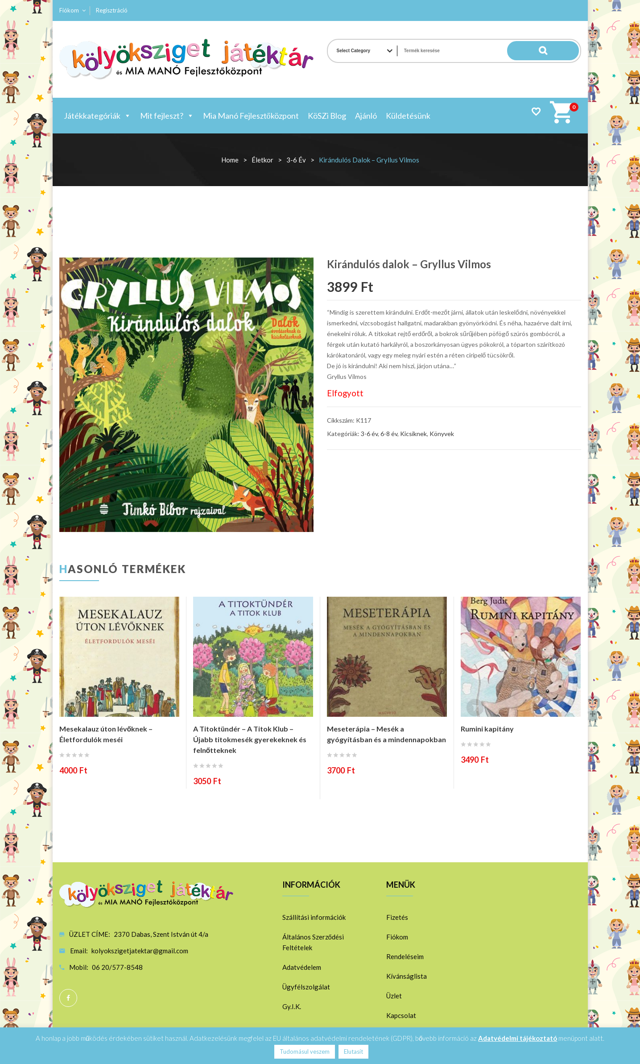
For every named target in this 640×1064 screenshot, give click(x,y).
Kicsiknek (413, 433)
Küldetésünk (408, 116)
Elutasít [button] (353, 1051)
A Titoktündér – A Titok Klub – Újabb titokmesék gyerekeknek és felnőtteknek (249, 739)
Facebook (68, 998)
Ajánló (366, 116)
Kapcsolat (401, 1015)
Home (230, 160)
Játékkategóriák (97, 116)
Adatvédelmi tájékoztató (517, 1038)
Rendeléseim (405, 956)
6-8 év (388, 433)
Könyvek (441, 433)
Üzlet (394, 996)
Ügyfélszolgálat (306, 987)
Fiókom (69, 10)
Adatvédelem (301, 967)
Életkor (262, 160)
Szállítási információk (314, 917)
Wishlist (536, 111)
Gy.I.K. (291, 1006)
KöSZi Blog (327, 116)
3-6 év (296, 160)
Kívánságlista (406, 976)
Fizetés (397, 917)
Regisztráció (112, 10)
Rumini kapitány (487, 728)
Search (561, 51)
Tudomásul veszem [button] (305, 1051)
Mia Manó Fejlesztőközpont (251, 116)
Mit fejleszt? (167, 116)
